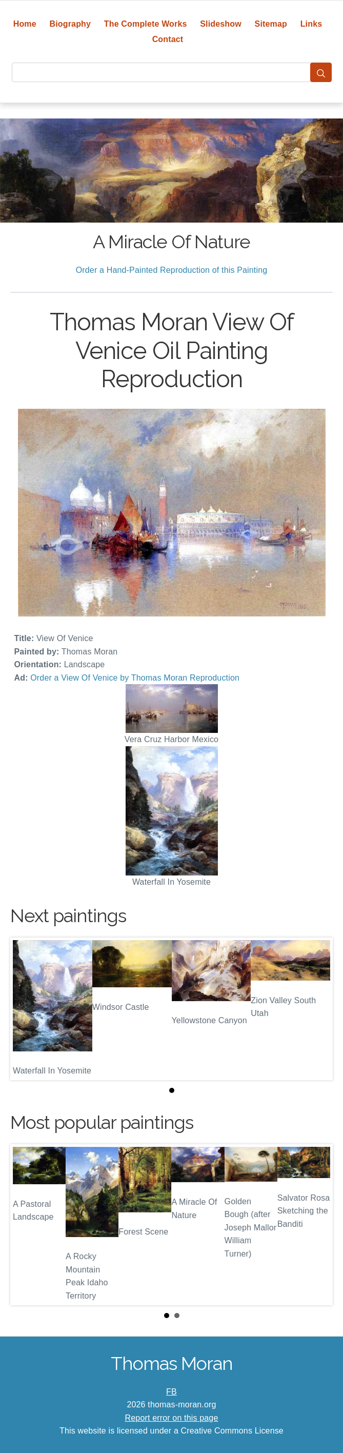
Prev (26, 1225)
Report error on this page (171, 1418)
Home (24, 23)
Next (317, 1225)
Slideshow (220, 23)
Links (311, 23)
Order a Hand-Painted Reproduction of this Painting (172, 270)
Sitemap (271, 23)
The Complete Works (145, 23)
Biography (70, 23)
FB (171, 1391)
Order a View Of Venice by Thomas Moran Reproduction (134, 677)
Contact (168, 39)
